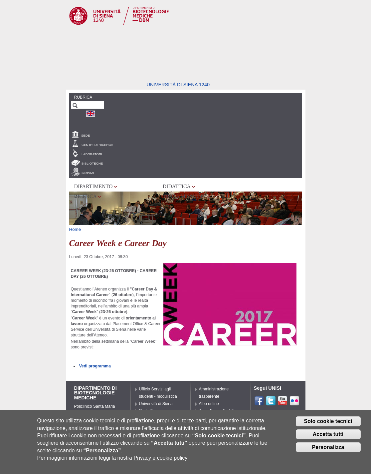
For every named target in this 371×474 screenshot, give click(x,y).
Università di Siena (156, 403)
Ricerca (85, 196)
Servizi (88, 173)
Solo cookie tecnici (328, 426)
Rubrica (83, 97)
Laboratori (92, 154)
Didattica (177, 186)
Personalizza (328, 452)
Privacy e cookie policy (160, 463)
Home (75, 229)
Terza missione (184, 196)
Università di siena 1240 (178, 84)
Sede (85, 135)
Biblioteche (92, 163)
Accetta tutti (328, 439)
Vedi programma (95, 366)
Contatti (146, 410)
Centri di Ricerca (97, 145)
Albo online (209, 403)
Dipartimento (93, 186)
